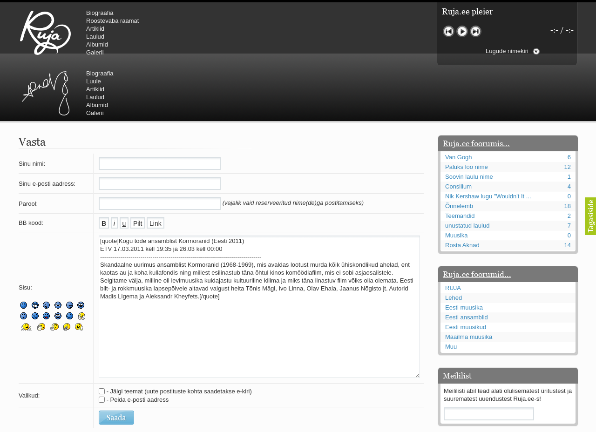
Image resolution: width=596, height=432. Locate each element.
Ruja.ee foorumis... (476, 87)
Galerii (95, 52)
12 (567, 111)
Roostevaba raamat (112, 20)
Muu (451, 290)
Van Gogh (458, 101)
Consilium (458, 130)
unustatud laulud (467, 169)
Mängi (462, 31)
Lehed (453, 241)
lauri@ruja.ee (230, 425)
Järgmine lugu (475, 31)
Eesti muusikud (465, 271)
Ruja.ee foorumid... (477, 218)
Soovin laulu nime (469, 120)
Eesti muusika (464, 251)
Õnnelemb (459, 150)
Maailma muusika (468, 280)
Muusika (456, 179)
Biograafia (100, 12)
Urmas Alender (203, 32)
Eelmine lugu (448, 31)
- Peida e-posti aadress (138, 343)
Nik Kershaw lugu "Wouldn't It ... (488, 140)
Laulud (95, 36)
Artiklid (95, 28)
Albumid (97, 44)
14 (567, 189)
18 (567, 150)
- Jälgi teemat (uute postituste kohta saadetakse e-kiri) (179, 335)
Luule (251, 20)
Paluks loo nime (466, 111)
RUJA (45, 32)
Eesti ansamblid (466, 261)
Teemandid (460, 159)
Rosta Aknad (462, 189)
